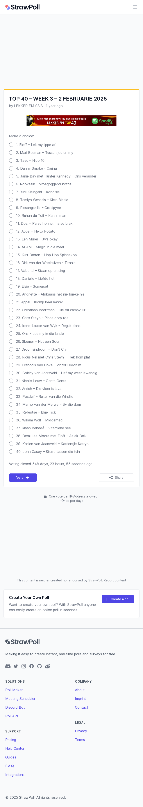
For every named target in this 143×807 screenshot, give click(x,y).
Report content (115, 580)
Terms (80, 739)
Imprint (80, 698)
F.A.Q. (9, 766)
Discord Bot (15, 707)
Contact (81, 707)
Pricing (10, 739)
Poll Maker (14, 690)
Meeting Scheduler (20, 698)
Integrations (15, 774)
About (80, 690)
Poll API (11, 716)
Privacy (81, 731)
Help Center (14, 748)
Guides (10, 757)
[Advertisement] (71, 51)
